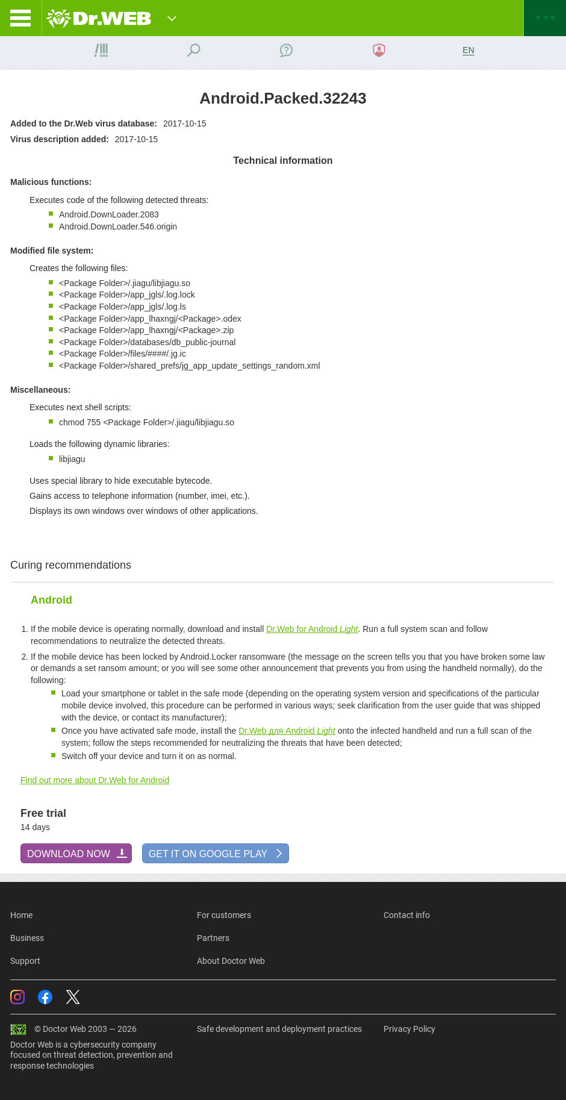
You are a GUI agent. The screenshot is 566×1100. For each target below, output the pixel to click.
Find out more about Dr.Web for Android (94, 780)
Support (25, 961)
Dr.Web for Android (312, 629)
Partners (213, 938)
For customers (224, 915)
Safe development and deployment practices (279, 1029)
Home (21, 915)
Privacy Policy (409, 1029)
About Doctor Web (231, 961)
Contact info (407, 915)
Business (27, 938)
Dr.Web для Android (286, 731)
